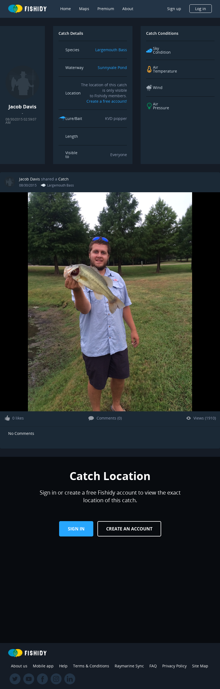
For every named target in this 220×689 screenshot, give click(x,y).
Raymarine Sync (129, 665)
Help (63, 665)
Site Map (200, 665)
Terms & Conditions (91, 665)
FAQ (153, 665)
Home (65, 8)
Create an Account (129, 529)
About (127, 8)
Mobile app (43, 665)
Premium (105, 8)
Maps (84, 8)
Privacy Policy (174, 665)
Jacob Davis (29, 179)
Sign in (76, 529)
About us (19, 665)
